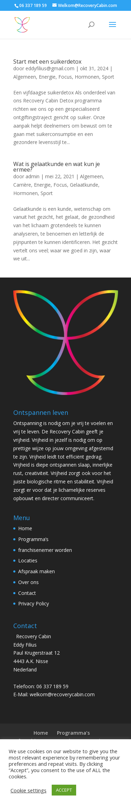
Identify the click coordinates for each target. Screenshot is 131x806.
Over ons (28, 582)
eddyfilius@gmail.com (50, 68)
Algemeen (24, 76)
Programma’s (33, 539)
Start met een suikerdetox (47, 61)
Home (25, 528)
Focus (65, 76)
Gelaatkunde (84, 184)
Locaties (27, 560)
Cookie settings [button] (28, 790)
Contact (27, 593)
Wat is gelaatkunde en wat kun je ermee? (56, 166)
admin (32, 176)
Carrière (22, 184)
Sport (108, 76)
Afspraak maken (36, 571)
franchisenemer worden (45, 550)
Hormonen (87, 76)
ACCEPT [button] (64, 790)
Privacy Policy (33, 603)
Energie (47, 76)
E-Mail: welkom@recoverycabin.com (54, 694)
